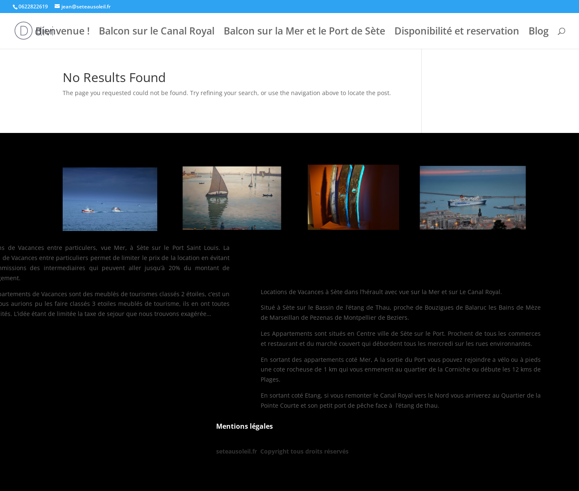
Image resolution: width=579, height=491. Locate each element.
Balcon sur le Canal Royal (156, 32)
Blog (539, 32)
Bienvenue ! (62, 32)
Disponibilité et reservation (456, 32)
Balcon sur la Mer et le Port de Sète (304, 32)
